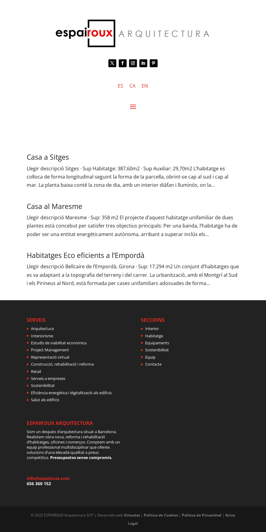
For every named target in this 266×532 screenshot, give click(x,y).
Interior (152, 328)
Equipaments (157, 343)
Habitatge (154, 336)
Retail (36, 371)
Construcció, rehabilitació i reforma (62, 364)
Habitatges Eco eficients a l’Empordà (86, 255)
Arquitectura (42, 328)
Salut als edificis (45, 399)
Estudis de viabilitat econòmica (59, 343)
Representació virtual (50, 357)
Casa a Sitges (48, 157)
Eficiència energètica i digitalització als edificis (71, 392)
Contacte (153, 364)
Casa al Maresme (54, 206)
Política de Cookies (161, 515)
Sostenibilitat (43, 385)
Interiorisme (42, 336)
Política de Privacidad (201, 515)
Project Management (50, 350)
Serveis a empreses (48, 378)
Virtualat (132, 515)
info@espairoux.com (48, 478)
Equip (150, 357)
